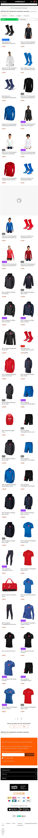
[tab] (19, 770)
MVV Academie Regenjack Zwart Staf (9, 349)
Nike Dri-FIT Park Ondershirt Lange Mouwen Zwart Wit (28, 42)
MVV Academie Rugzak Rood (8, 431)
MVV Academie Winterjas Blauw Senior (27, 375)
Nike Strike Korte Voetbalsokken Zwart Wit (8, 42)
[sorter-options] (28, 19)
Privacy (13, 823)
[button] (31, 1)
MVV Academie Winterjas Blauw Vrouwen (27, 513)
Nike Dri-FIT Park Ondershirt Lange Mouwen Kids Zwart (28, 96)
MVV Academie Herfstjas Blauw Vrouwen (27, 321)
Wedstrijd (4, 15)
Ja (14, 726)
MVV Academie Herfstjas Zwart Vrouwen (8, 321)
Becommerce (19, 816)
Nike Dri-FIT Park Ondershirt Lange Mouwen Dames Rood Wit (9, 264)
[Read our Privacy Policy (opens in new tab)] (12, 758)
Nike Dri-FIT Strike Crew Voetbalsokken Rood (27, 236)
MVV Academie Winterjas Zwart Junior (8, 403)
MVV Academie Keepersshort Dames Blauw (28, 403)
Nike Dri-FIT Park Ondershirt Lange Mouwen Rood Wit (9, 179)
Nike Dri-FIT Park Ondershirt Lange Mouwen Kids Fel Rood (28, 264)
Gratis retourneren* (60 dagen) (20, 8)
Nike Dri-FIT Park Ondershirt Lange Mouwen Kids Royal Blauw (9, 236)
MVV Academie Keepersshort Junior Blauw (28, 459)
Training (12, 15)
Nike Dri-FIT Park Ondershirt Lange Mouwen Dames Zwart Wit (28, 124)
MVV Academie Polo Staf (8, 651)
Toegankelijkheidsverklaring (31, 823)
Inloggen (34, 1)
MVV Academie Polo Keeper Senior (28, 595)
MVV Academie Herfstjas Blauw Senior (8, 513)
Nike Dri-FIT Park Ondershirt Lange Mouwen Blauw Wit (9, 124)
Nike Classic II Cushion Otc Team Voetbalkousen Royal (28, 68)
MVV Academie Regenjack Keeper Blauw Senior (9, 485)
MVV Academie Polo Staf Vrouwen (27, 651)
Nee (24, 726)
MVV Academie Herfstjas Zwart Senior (8, 293)
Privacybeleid (7, 758)
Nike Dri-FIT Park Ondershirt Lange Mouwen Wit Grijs (9, 68)
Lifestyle (19, 15)
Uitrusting (26, 15)
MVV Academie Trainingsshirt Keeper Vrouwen (9, 707)
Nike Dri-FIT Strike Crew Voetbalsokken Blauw (27, 179)
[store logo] (19, 2)
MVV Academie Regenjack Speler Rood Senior (9, 375)
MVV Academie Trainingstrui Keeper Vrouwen (28, 623)
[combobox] (19, 4)
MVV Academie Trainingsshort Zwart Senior (28, 485)
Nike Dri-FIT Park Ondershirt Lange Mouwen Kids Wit (9, 153)
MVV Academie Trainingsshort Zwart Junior (28, 431)
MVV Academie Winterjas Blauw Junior (27, 293)
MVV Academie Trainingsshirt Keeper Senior (28, 541)
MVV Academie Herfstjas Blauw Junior (8, 541)
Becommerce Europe (14, 816)
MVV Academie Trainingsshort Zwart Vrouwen (26, 679)
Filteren (9, 19)
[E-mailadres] (13, 754)
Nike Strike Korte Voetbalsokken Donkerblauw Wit (9, 96)
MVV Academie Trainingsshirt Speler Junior (28, 707)
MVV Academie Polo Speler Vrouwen (9, 679)
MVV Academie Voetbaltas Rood (9, 595)
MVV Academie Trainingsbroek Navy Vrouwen (7, 569)
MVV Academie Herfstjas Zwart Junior (8, 459)
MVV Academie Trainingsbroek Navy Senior (9, 623)
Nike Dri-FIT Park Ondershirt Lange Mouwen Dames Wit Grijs (28, 153)
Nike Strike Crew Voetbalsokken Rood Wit (27, 349)
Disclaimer (8, 823)
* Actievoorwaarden (8, 761)
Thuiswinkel (23, 816)
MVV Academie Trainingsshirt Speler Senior (28, 569)
